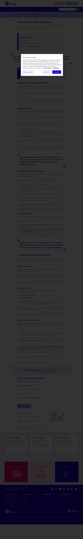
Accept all (57, 72)
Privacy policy (47, 68)
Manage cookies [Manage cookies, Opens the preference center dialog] (28, 72)
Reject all (46, 72)
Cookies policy (55, 68)
